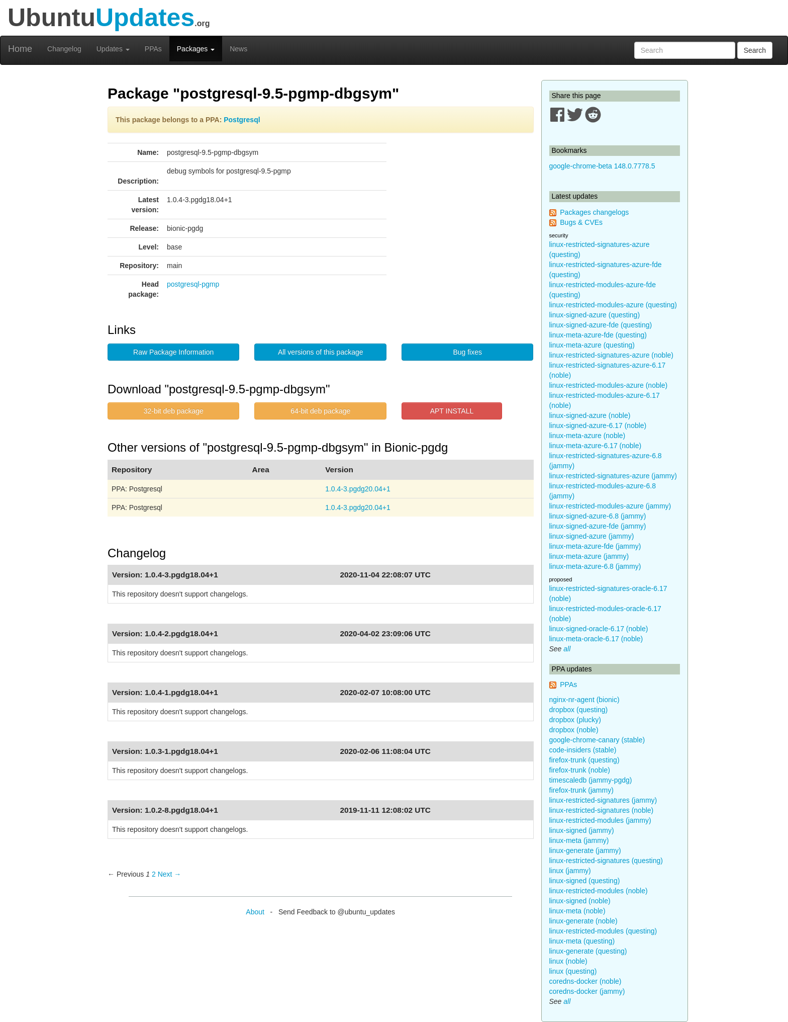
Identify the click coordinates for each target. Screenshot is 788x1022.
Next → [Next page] (169, 874)
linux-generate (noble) (583, 921)
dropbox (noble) (574, 730)
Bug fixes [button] (467, 352)
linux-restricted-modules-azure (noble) (608, 385)
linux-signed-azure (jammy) (591, 536)
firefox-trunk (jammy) (581, 790)
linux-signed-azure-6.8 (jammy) (597, 516)
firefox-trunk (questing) (584, 760)
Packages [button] (196, 49)
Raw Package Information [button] (173, 352)
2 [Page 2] (154, 874)
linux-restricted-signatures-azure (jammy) (613, 476)
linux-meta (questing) (582, 941)
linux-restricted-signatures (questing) (606, 861)
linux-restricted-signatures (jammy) (603, 800)
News (238, 49)
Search (755, 50)
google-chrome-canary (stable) (597, 740)
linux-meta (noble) (577, 911)
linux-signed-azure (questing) (594, 315)
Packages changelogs (594, 212)
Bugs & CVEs (581, 222)
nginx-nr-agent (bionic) (584, 700)
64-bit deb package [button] (320, 411)
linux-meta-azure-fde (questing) (598, 335)
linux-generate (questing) (588, 951)
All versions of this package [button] (320, 352)
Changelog (64, 49)
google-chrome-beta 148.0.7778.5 (602, 166)
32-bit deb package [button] (174, 411)
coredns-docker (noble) (585, 981)
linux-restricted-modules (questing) (603, 931)
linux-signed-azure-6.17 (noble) (598, 425)
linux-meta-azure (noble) (587, 436)
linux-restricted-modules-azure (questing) (613, 305)
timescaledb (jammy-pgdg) (590, 780)
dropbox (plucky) (575, 720)
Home (20, 49)
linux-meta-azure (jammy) (589, 556)
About (255, 912)
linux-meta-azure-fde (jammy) (595, 546)
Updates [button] (113, 49)
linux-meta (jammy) (579, 840)
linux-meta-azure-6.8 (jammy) (595, 566)
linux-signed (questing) (584, 881)
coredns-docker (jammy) (587, 991)
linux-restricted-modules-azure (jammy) (610, 506)
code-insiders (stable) (583, 750)
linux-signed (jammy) (581, 830)
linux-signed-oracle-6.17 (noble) (598, 629)
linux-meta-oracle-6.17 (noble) (596, 639)
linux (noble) (568, 961)
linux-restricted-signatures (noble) (601, 810)
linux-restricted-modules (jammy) (600, 820)
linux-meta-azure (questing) (592, 345)
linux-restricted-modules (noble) (598, 891)
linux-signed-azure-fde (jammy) (597, 526)
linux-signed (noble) (580, 901)
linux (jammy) (570, 871)
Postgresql (242, 120)
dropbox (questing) (578, 710)
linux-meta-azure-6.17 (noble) (595, 446)
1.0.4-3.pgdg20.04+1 (357, 489)
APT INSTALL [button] (452, 411)
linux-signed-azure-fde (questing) (600, 325)
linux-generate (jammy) (585, 850)
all (566, 649)
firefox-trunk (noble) (579, 770)
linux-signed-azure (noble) (590, 415)
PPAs (153, 49)
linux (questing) (573, 971)
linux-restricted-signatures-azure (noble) (611, 355)
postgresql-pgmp (193, 284)
